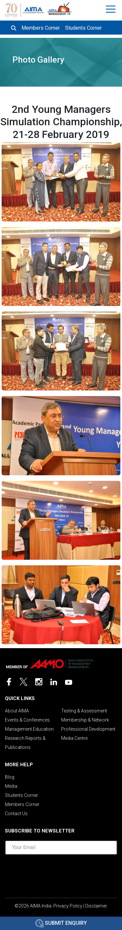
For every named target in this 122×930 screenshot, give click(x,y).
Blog (9, 777)
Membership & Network (85, 720)
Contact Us (16, 813)
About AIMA (17, 710)
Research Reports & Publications (25, 743)
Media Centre (74, 738)
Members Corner (40, 28)
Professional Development (88, 729)
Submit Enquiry (61, 923)
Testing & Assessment (84, 710)
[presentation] (61, 874)
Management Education (29, 729)
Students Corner (83, 28)
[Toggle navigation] (111, 9)
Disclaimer (96, 905)
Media (11, 786)
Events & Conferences (27, 720)
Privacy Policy (67, 905)
